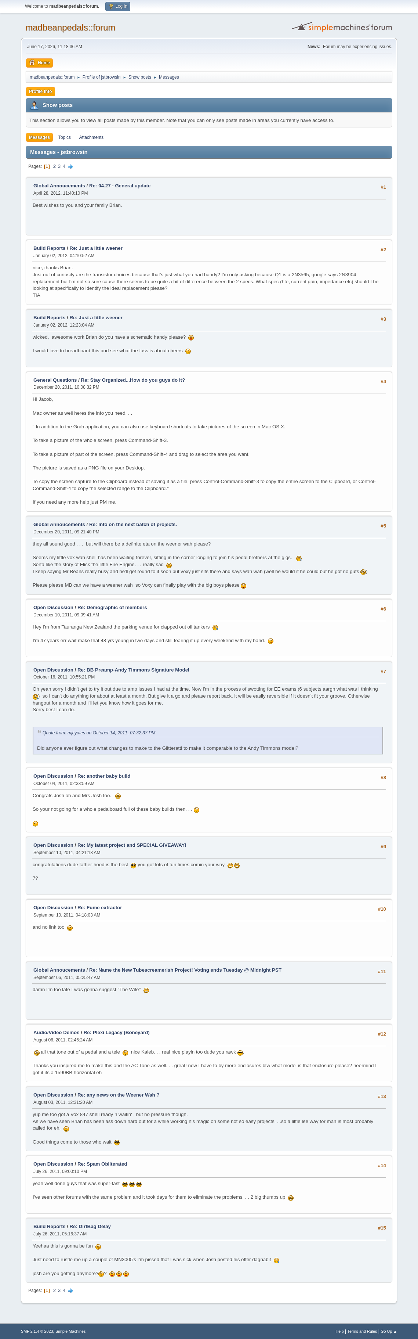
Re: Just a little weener (95, 248)
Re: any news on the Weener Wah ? (118, 1095)
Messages (39, 137)
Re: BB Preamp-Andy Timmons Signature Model (133, 670)
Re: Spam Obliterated (102, 1164)
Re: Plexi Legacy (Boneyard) (117, 1032)
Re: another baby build (103, 776)
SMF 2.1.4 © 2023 (37, 1331)
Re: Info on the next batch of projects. (133, 524)
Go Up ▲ (389, 1331)
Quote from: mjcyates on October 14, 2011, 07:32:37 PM (99, 732)
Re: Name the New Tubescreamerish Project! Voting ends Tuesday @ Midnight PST (185, 970)
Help (340, 1331)
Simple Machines (70, 1331)
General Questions (55, 380)
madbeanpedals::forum (70, 27)
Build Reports (49, 248)
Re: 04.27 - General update (119, 185)
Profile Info (40, 91)
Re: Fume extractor (99, 907)
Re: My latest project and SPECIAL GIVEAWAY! (131, 845)
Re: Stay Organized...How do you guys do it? (133, 380)
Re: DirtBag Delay (90, 1226)
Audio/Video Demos (56, 1032)
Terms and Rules (362, 1331)
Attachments (91, 137)
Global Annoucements (59, 185)
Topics (64, 137)
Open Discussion (53, 607)
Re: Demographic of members (112, 607)
